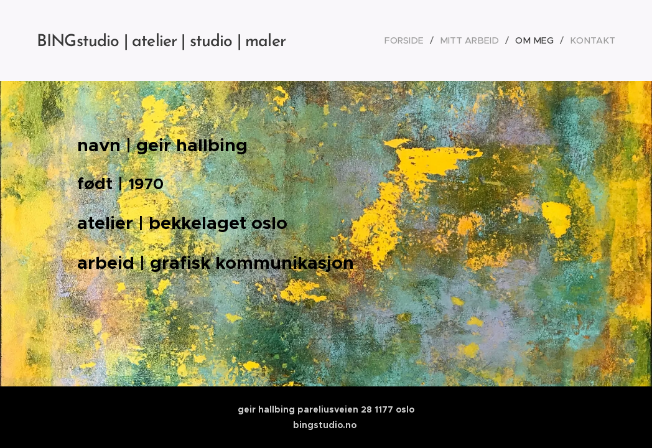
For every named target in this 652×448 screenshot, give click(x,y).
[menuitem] (419, 40)
